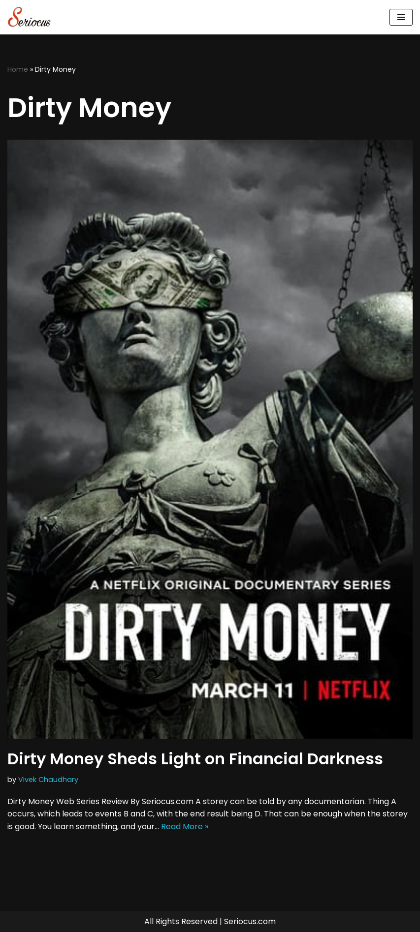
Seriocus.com (250, 921)
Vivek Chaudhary (48, 779)
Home (17, 69)
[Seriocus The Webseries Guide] (32, 17)
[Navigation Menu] (401, 17)
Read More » (184, 826)
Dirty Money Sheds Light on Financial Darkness (195, 759)
